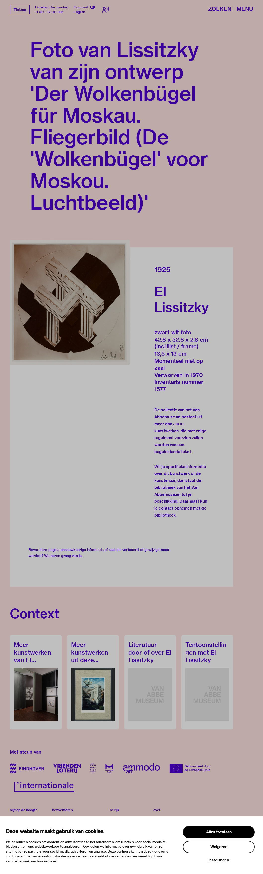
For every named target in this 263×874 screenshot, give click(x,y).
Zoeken (219, 9)
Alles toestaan (219, 832)
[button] (70, 302)
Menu (245, 9)
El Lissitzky (181, 299)
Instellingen (218, 860)
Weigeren (218, 846)
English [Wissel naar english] (79, 12)
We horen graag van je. (63, 555)
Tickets (20, 9)
